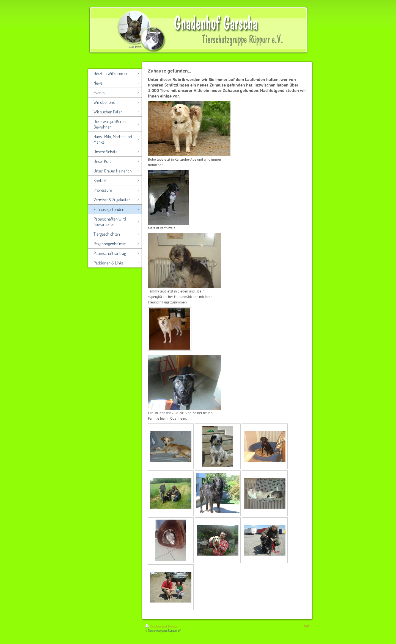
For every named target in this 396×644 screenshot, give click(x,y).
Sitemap (172, 626)
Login (307, 626)
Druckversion (155, 626)
